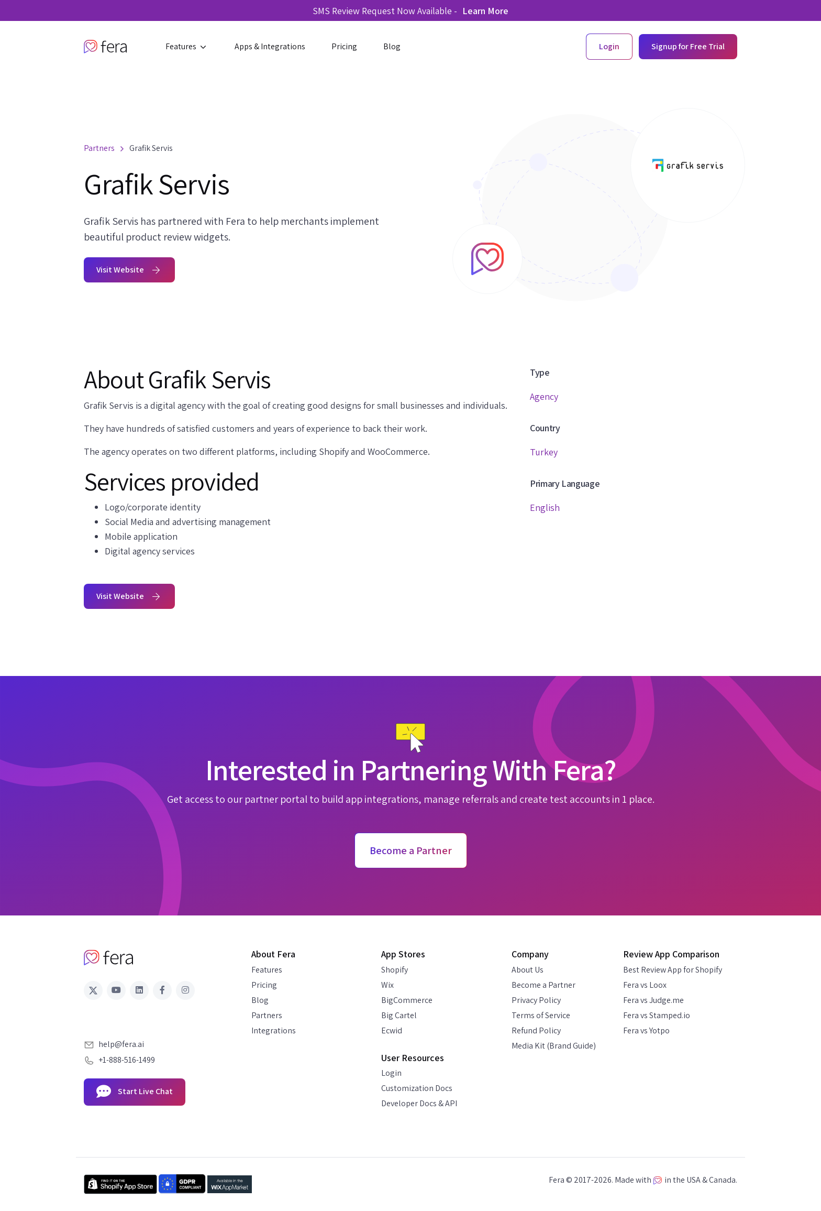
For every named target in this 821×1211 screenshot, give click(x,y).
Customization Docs (416, 1088)
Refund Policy (536, 1030)
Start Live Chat (134, 1092)
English (545, 507)
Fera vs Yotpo (646, 1030)
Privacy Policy (536, 1000)
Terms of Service (541, 1015)
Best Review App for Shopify (672, 969)
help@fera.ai (121, 1044)
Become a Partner (543, 984)
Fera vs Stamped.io (656, 1015)
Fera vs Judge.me (653, 1000)
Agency (544, 396)
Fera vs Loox (645, 984)
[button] (187, 46)
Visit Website (129, 269)
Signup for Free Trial (688, 46)
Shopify (394, 969)
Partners (266, 1015)
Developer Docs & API (419, 1103)
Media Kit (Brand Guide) (554, 1045)
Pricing (264, 984)
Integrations (273, 1030)
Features (266, 969)
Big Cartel (399, 1015)
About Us (527, 969)
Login (391, 1072)
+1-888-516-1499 (126, 1059)
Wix (387, 984)
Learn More (485, 10)
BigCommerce (406, 1000)
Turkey (544, 452)
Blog (260, 1000)
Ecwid (391, 1030)
